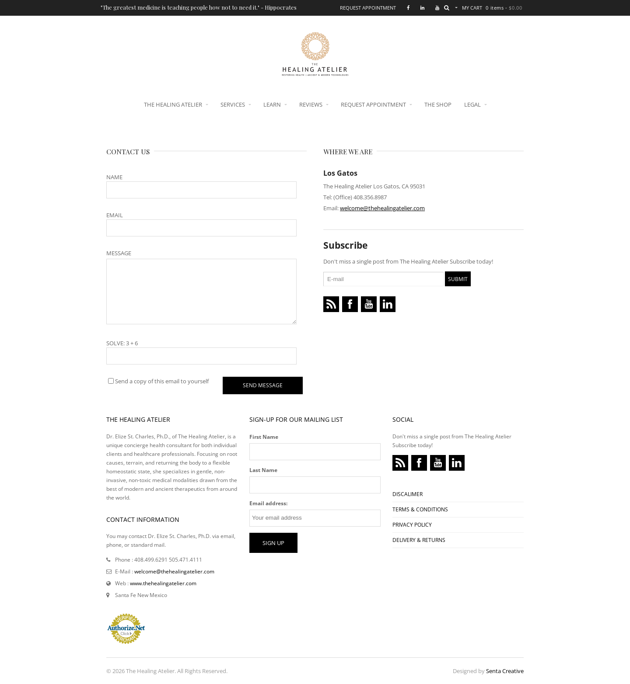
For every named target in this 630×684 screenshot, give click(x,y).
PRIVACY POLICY (412, 524)
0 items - (504, 7)
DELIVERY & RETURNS (418, 540)
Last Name (263, 470)
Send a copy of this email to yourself (162, 381)
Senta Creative (505, 671)
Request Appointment (368, 7)
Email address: (268, 503)
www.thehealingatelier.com (163, 583)
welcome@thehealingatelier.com (382, 208)
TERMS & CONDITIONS (420, 509)
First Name (263, 437)
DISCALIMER (407, 494)
